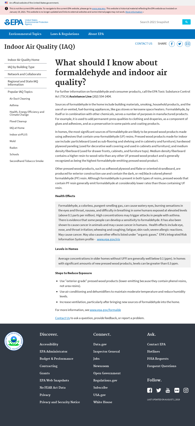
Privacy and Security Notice (60, 402)
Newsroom (101, 366)
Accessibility (49, 344)
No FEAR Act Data (53, 388)
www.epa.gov (98, 8)
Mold (12, 141)
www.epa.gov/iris (108, 239)
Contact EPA (156, 344)
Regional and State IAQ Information (23, 83)
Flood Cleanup (18, 121)
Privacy (45, 395)
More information (133, 11)
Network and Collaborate (24, 74)
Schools (14, 154)
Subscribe (100, 388)
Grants (45, 373)
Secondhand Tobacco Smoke (26, 161)
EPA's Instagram (185, 390)
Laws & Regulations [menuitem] (64, 34)
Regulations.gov (105, 380)
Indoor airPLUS (18, 134)
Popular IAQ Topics (20, 92)
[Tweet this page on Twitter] (180, 44)
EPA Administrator (53, 351)
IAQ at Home (17, 128)
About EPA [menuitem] (96, 34)
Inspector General (106, 351)
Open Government (107, 373)
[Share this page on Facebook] (172, 44)
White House (102, 402)
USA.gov (99, 395)
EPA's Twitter (158, 390)
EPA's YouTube (167, 390)
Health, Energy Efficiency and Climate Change (27, 113)
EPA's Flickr (176, 390)
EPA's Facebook (149, 390)
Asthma (14, 105)
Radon (13, 147)
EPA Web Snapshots (54, 380)
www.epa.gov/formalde (105, 310)
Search (186, 22)
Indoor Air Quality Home (23, 60)
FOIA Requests (158, 359)
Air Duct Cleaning (20, 98)
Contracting (48, 366)
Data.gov (100, 344)
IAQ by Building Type (21, 67)
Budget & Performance (56, 359)
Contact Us (143, 43)
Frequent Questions (161, 366)
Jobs (96, 359)
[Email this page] (188, 44)
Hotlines (153, 351)
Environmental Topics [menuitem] (25, 34)
